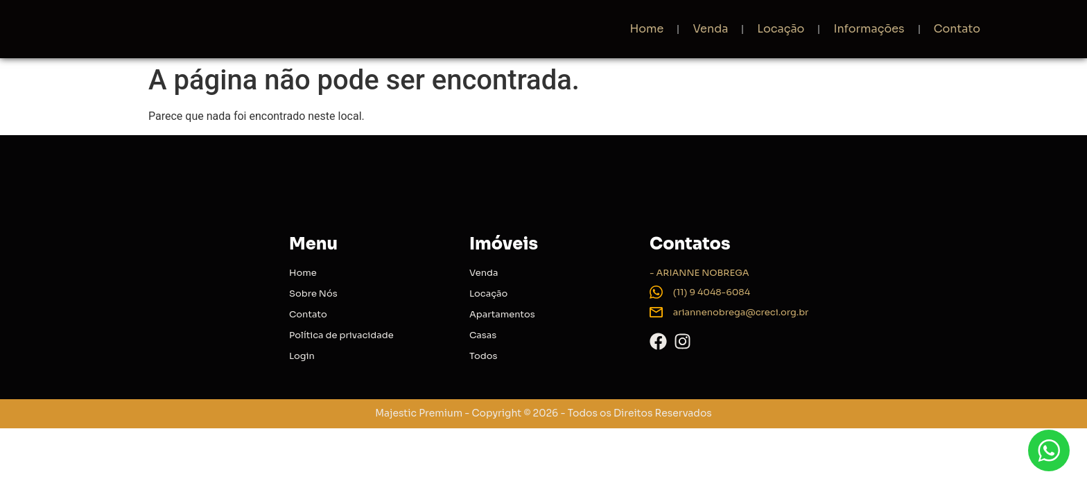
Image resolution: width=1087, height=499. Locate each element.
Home (646, 28)
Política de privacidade (341, 335)
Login (302, 356)
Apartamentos (502, 314)
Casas (482, 335)
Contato (957, 28)
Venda (710, 28)
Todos (483, 356)
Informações (868, 28)
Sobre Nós (313, 293)
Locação (780, 28)
